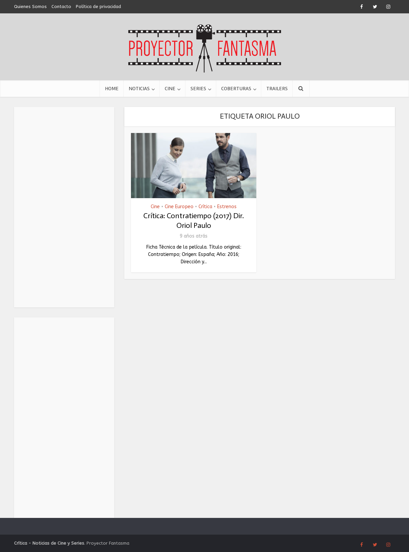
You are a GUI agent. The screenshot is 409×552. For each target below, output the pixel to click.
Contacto (61, 6)
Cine (170, 88)
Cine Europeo (179, 207)
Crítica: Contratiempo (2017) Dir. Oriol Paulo (193, 220)
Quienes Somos (30, 6)
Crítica (205, 207)
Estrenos (227, 207)
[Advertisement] (64, 207)
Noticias (139, 88)
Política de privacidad (98, 6)
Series (198, 88)
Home (112, 88)
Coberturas (236, 88)
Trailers (277, 88)
